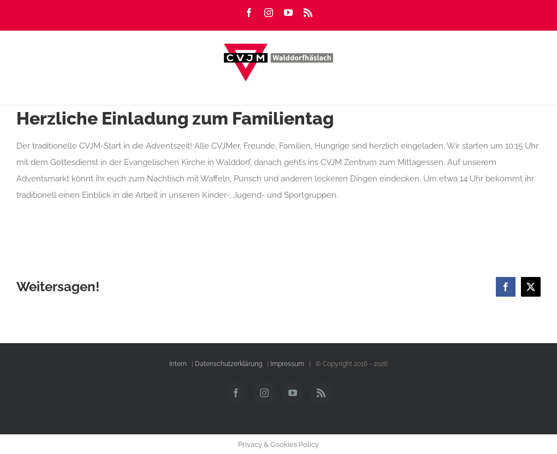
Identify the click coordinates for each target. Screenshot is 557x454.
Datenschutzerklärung (228, 364)
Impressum (287, 364)
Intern (178, 364)
